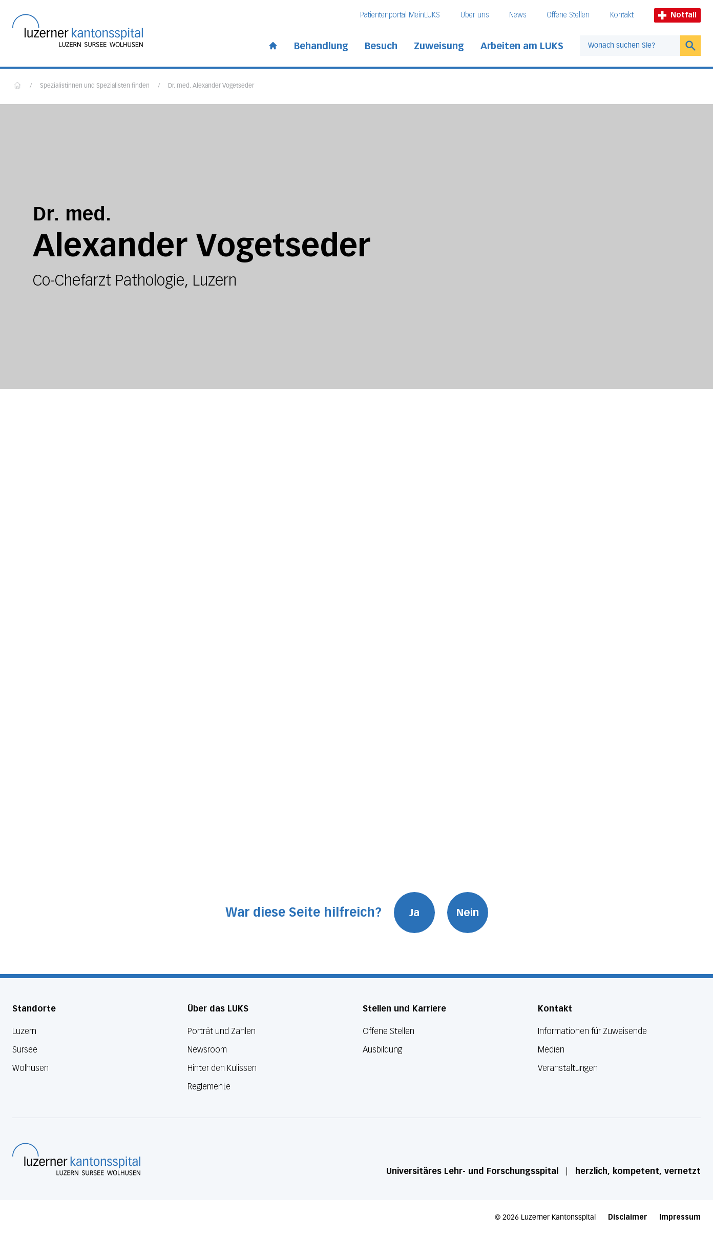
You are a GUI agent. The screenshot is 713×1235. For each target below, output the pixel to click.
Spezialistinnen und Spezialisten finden (95, 86)
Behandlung (321, 46)
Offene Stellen (568, 15)
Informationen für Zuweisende (592, 1031)
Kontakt (622, 15)
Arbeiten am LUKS (521, 46)
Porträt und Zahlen (221, 1031)
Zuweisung (439, 46)
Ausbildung (382, 1050)
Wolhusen (30, 1068)
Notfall (677, 15)
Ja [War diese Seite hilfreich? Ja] (414, 912)
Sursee (24, 1050)
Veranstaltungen (568, 1068)
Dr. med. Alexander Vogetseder (211, 86)
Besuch (381, 46)
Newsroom (207, 1050)
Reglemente (208, 1086)
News (517, 15)
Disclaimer (627, 1217)
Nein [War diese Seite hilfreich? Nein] (467, 912)
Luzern (24, 1031)
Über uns (474, 15)
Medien (551, 1050)
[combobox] (630, 45)
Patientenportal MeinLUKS (400, 15)
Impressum (680, 1217)
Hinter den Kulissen (222, 1068)
